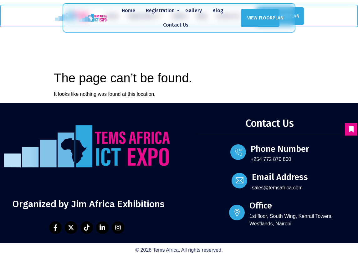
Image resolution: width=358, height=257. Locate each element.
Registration (161, 10)
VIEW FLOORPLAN (263, 18)
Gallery (193, 10)
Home (128, 10)
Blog (217, 10)
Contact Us (175, 25)
